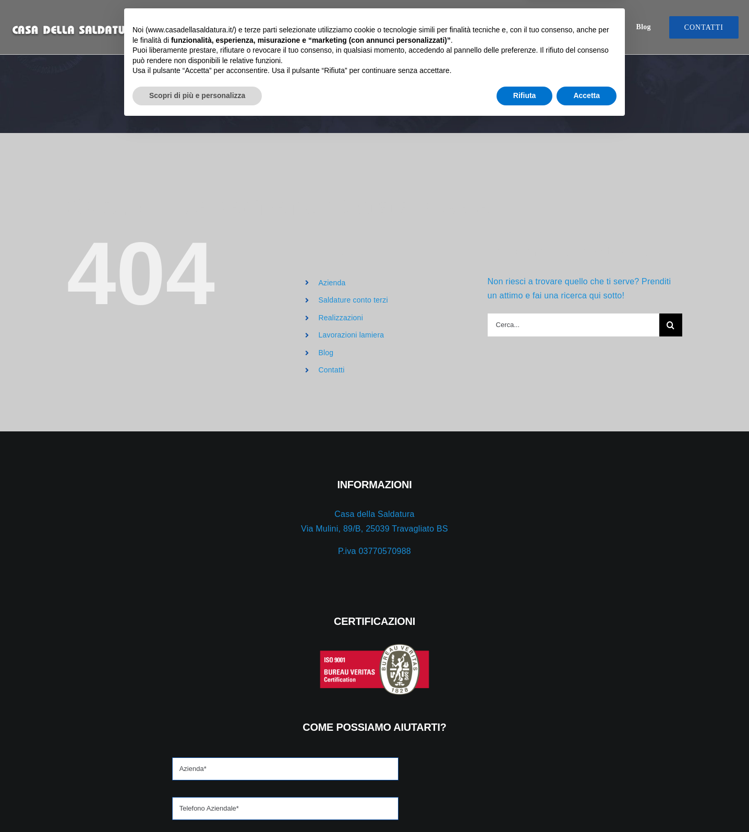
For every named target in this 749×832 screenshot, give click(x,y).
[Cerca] (670, 324)
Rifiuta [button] (524, 803)
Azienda (331, 283)
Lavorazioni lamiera (351, 335)
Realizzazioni (340, 317)
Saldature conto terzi (353, 300)
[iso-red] (185, 647)
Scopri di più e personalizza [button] (197, 803)
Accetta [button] (586, 803)
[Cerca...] (573, 324)
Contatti (331, 370)
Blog (325, 352)
